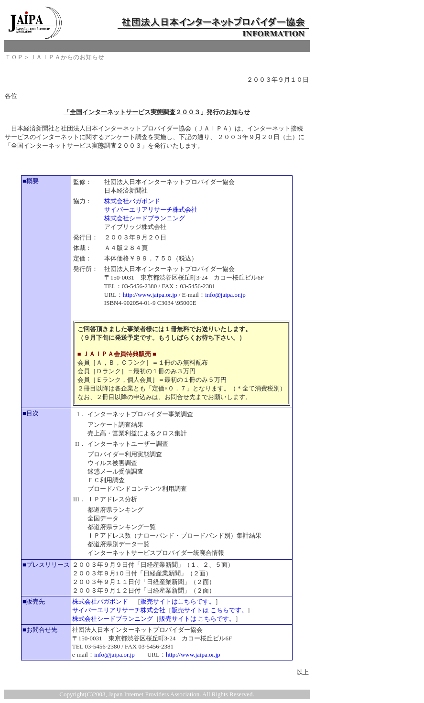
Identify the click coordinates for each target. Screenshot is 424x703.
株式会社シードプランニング (144, 218)
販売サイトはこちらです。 (178, 601)
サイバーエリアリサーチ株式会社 (150, 209)
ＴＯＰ (14, 57)
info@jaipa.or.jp (225, 294)
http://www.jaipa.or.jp (150, 294)
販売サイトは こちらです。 (210, 610)
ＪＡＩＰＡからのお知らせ (67, 57)
